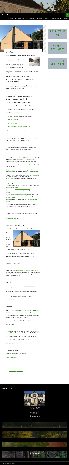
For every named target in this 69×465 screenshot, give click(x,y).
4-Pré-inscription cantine (34, 164)
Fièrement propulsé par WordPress (9, 463)
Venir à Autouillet (30, 18)
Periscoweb (28, 159)
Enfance (47, 18)
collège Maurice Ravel (29, 286)
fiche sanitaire (33, 270)
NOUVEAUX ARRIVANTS (34, 424)
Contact (66, 18)
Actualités (10, 18)
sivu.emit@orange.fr (11, 178)
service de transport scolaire (16, 371)
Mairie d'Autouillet (7, 15)
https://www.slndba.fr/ (11, 357)
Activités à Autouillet (56, 18)
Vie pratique (39, 18)
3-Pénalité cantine (33, 171)
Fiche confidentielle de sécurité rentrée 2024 (19, 126)
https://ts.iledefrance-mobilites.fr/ (22, 194)
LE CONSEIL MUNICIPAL (19, 18)
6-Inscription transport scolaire (22, 189)
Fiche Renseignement (13, 119)
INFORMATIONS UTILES (34, 444)
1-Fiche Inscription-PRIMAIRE (20, 270)
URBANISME (34, 434)
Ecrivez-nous (34, 417)
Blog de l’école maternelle (12, 218)
